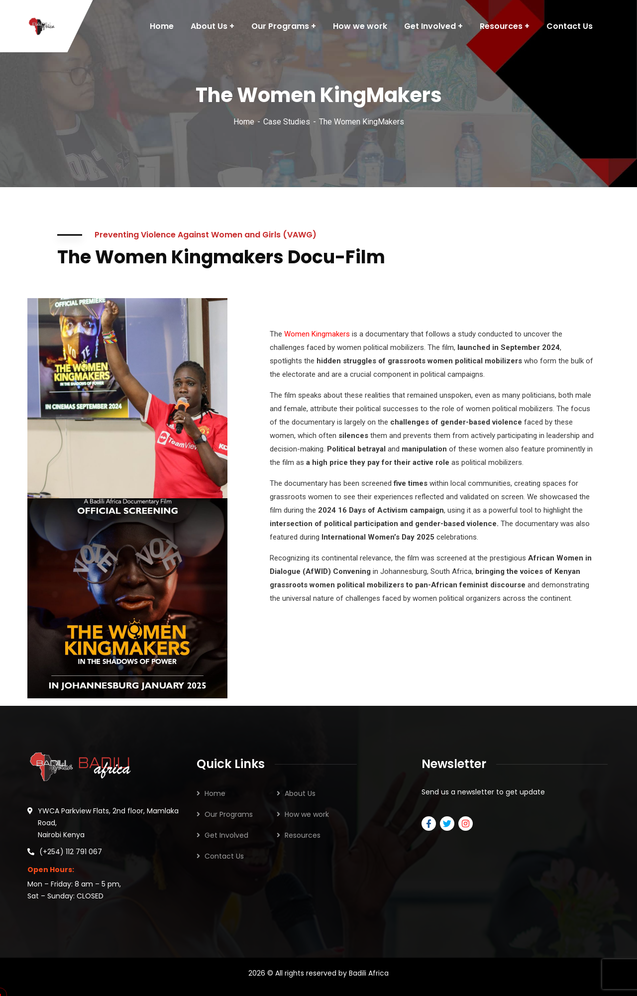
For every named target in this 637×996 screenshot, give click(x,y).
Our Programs (229, 814)
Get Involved (226, 835)
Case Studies (286, 121)
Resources (302, 835)
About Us (300, 793)
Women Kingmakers (317, 334)
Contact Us (224, 856)
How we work (307, 814)
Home (243, 121)
